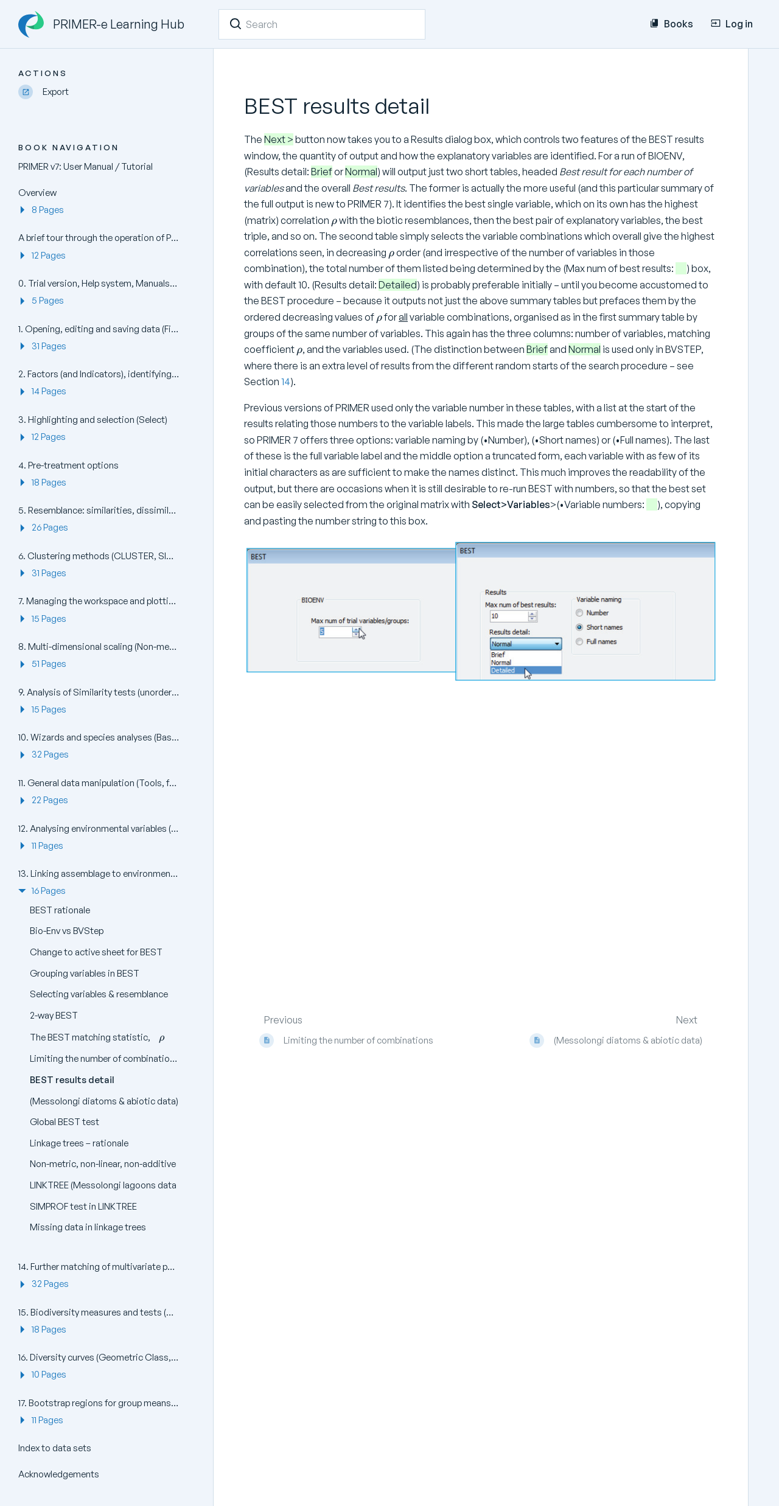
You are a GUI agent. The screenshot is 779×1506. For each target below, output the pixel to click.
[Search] (235, 23)
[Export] (103, 92)
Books (671, 24)
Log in (732, 24)
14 (285, 381)
